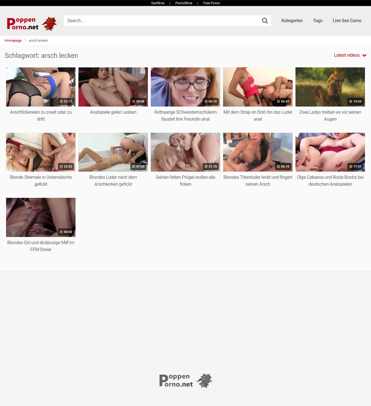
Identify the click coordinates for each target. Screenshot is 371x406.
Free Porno (211, 3)
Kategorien (292, 20)
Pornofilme (183, 3)
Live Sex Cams (347, 20)
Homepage (13, 40)
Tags (318, 20)
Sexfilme (157, 3)
